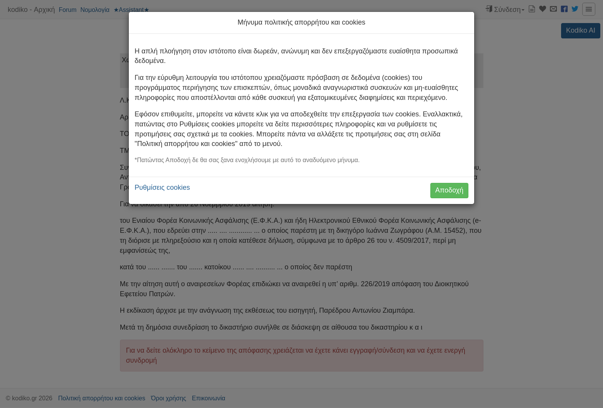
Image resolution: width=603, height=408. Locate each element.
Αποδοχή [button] (449, 190)
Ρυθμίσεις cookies (162, 187)
